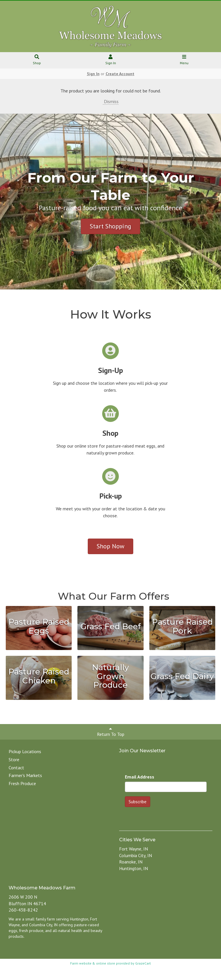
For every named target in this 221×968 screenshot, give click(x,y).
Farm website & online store (92, 963)
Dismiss (111, 101)
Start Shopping (110, 226)
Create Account (120, 73)
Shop (37, 60)
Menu (184, 60)
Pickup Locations (25, 751)
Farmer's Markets (25, 775)
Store (14, 759)
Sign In (110, 60)
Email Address (139, 777)
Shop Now (110, 546)
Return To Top (110, 731)
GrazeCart (143, 963)
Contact (16, 767)
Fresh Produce (22, 783)
